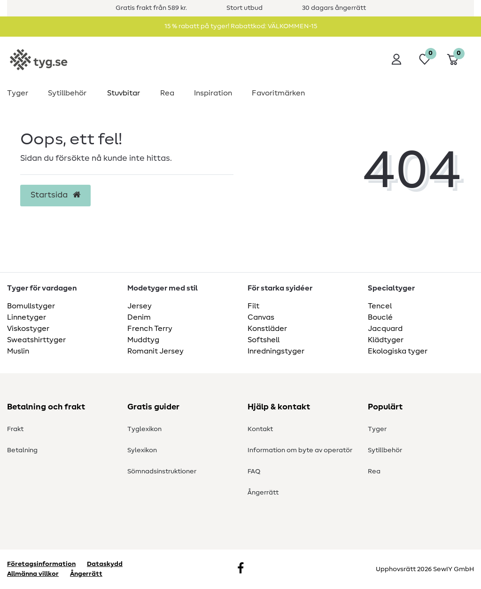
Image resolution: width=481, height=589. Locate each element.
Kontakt (260, 429)
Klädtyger (385, 340)
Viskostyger (28, 328)
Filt (253, 306)
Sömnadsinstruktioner (161, 471)
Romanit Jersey (155, 351)
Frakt (15, 429)
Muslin (18, 351)
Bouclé (380, 317)
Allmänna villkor (33, 574)
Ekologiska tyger (397, 351)
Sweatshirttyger (36, 340)
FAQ (254, 471)
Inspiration (213, 93)
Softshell (263, 340)
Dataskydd (105, 564)
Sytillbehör (67, 93)
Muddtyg (143, 340)
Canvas (261, 317)
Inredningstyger (276, 351)
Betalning (22, 450)
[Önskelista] (425, 59)
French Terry (149, 328)
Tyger (17, 93)
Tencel (380, 306)
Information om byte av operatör (300, 450)
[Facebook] (240, 569)
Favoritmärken (278, 93)
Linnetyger (26, 317)
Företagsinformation (41, 564)
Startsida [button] (55, 195)
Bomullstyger (31, 306)
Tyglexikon (144, 429)
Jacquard (385, 328)
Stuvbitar (123, 93)
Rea (167, 93)
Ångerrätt (263, 492)
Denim (139, 317)
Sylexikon (142, 450)
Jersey (139, 306)
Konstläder (267, 328)
